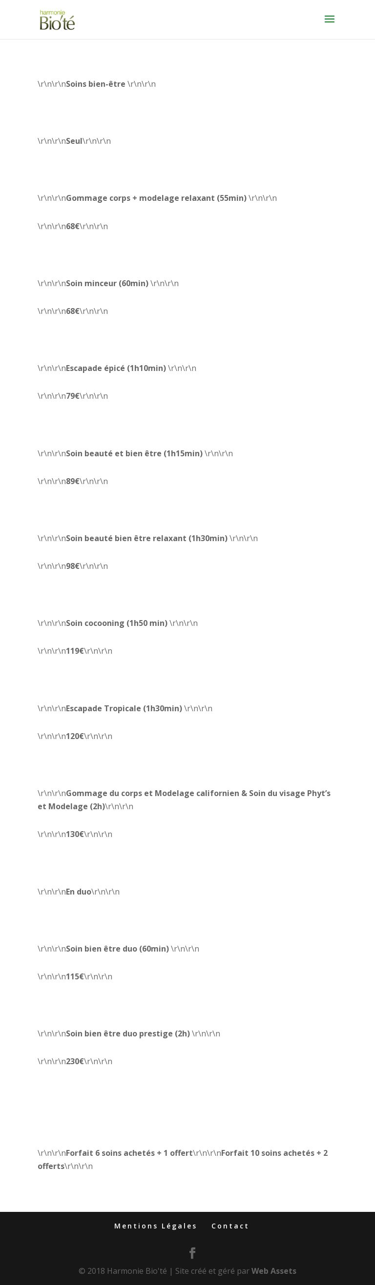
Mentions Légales (155, 1225)
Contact (230, 1225)
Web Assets (273, 1271)
